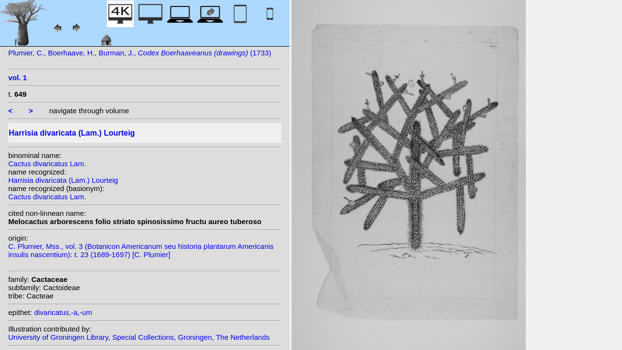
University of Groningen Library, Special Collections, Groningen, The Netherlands (139, 337)
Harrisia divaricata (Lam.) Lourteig (63, 180)
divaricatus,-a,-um (63, 312)
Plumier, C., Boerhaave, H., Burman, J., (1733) (139, 53)
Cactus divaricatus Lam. (47, 163)
